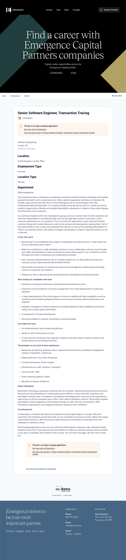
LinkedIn (77, 534)
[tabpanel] (63, 316)
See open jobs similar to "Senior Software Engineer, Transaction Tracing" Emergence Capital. (59, 133)
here (84, 433)
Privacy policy (56, 495)
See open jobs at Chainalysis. (35, 129)
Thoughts (19, 531)
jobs (4, 96)
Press (27, 531)
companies (15, 96)
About (34, 531)
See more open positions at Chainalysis (41, 469)
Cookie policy (67, 495)
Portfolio (10, 531)
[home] (24, 10)
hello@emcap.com (73, 525)
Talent (42, 531)
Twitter (68, 534)
